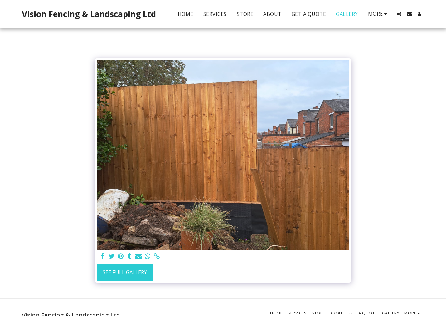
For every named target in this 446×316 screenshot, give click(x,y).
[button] (399, 14)
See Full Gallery (125, 272)
